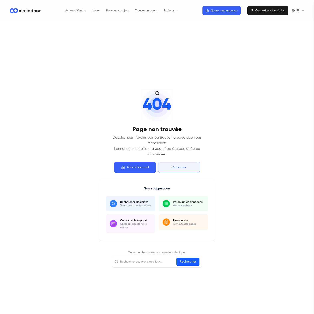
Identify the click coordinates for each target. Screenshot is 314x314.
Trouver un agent (146, 10)
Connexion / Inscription (268, 10)
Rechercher (188, 261)
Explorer (171, 10)
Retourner (179, 167)
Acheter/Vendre (75, 10)
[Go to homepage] (25, 10)
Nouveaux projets (117, 10)
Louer (96, 10)
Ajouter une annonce (222, 10)
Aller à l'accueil (135, 167)
